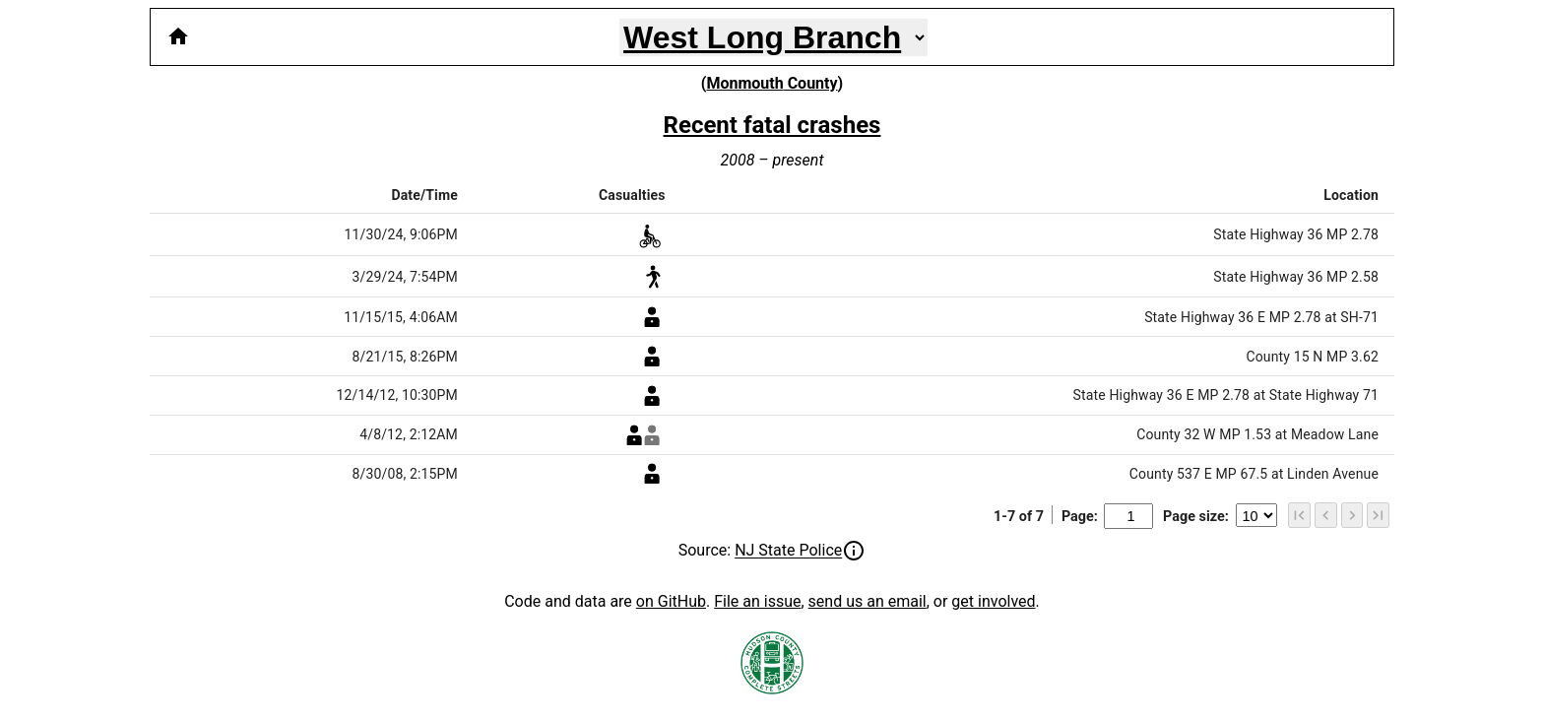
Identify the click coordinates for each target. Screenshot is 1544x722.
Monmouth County (771, 83)
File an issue (757, 601)
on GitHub (671, 601)
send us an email (867, 601)
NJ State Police (788, 551)
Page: (1107, 516)
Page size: (1220, 516)
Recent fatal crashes (772, 125)
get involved (993, 601)
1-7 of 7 (1019, 516)
